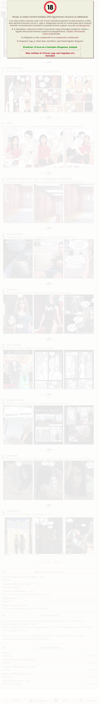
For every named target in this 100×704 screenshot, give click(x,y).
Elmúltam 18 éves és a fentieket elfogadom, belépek (50, 47)
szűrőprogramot (83, 25)
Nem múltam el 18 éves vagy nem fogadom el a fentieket (50, 54)
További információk (75, 31)
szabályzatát (45, 37)
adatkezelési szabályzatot (67, 37)
